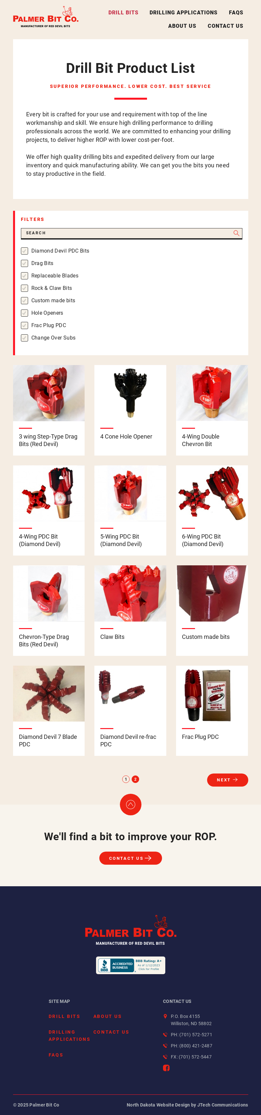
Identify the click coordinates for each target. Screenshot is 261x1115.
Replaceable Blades (54, 276)
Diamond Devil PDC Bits (60, 251)
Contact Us (225, 26)
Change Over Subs (53, 338)
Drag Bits (42, 263)
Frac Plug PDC (48, 325)
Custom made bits (53, 300)
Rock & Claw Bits (51, 288)
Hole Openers (47, 313)
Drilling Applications (183, 12)
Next (224, 779)
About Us (182, 26)
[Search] (131, 234)
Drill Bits (123, 12)
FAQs (236, 12)
